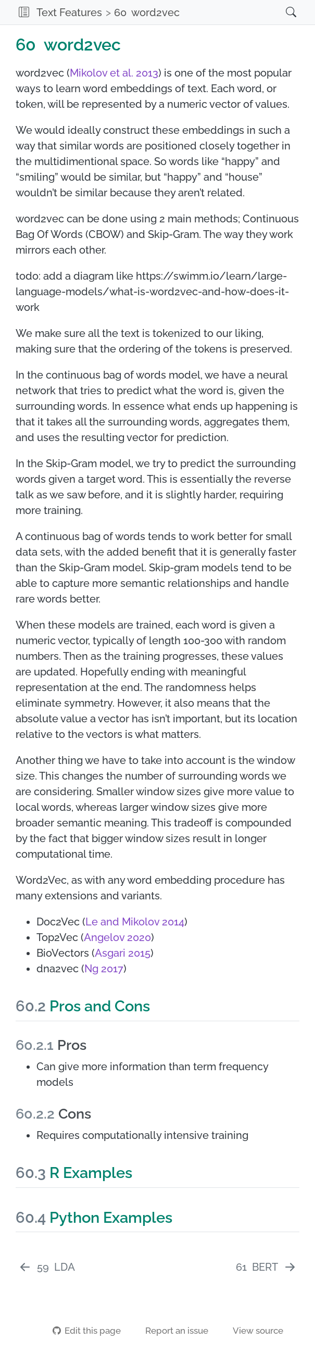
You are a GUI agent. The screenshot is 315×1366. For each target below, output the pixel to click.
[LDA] (47, 1267)
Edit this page (86, 1330)
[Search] (280, 12)
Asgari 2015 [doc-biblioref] (122, 953)
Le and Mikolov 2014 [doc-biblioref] (134, 922)
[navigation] (229, 12)
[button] (23, 12)
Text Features (69, 12)
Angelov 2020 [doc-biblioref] (117, 937)
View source (252, 1330)
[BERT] (266, 1267)
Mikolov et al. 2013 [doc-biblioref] (114, 73)
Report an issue (170, 1330)
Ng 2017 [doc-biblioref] (103, 968)
